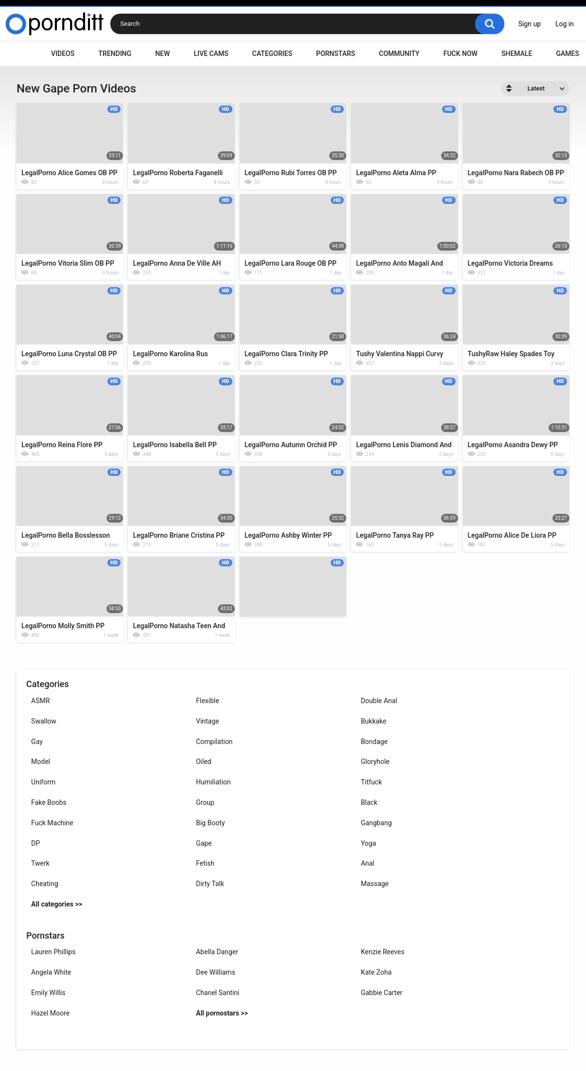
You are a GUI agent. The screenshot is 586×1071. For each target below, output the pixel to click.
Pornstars (335, 53)
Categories (272, 53)
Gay (37, 741)
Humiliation (213, 782)
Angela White (51, 972)
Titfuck (371, 782)
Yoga (368, 843)
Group (205, 802)
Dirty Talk (210, 884)
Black (369, 802)
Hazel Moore (50, 1013)
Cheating (44, 884)
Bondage (374, 741)
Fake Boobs (49, 802)
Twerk (40, 863)
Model (40, 761)
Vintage (207, 721)
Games (567, 53)
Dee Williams (215, 972)
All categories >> (56, 904)
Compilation (214, 741)
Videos (62, 53)
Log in (564, 24)
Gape (204, 843)
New (162, 53)
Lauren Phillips (53, 952)
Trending (114, 53)
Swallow (43, 721)
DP (35, 843)
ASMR (40, 701)
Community (399, 53)
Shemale (516, 53)
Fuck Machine (52, 823)
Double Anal (379, 701)
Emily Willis (48, 993)
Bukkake (374, 721)
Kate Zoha (376, 972)
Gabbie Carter (382, 993)
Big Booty (210, 823)
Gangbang (376, 823)
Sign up (529, 24)
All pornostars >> (222, 1013)
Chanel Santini (217, 993)
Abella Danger (217, 952)
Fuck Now (461, 53)
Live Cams (211, 53)
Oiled (204, 761)
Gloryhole (375, 761)
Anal (367, 863)
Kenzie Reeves (383, 952)
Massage (375, 884)
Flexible (207, 701)
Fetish (205, 863)
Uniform (43, 782)
